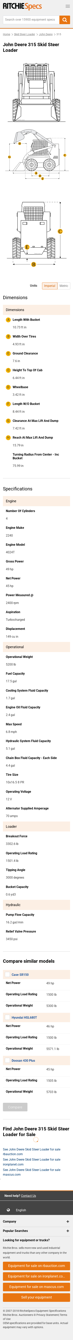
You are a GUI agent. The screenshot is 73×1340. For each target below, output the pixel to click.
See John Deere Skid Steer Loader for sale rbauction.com (31, 1152)
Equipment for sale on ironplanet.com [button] (37, 1276)
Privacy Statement (47, 1314)
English (22, 1210)
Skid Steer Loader (24, 34)
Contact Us (28, 1196)
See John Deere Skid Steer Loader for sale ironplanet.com (31, 1162)
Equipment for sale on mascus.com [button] (36, 1287)
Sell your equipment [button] (36, 1297)
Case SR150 (20, 975)
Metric (64, 286)
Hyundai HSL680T (24, 1017)
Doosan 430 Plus (23, 1060)
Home (6, 34)
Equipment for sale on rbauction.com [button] (36, 1266)
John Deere (46, 34)
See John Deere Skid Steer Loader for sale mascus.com (31, 1172)
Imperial (49, 286)
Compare (15, 1107)
